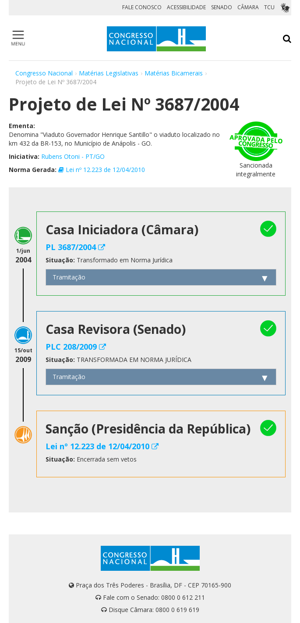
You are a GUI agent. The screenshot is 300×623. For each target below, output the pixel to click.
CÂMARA (248, 7)
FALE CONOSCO (142, 7)
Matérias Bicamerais (174, 73)
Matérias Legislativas (108, 73)
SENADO (221, 7)
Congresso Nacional (44, 73)
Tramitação (69, 277)
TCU (269, 7)
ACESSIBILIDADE (186, 7)
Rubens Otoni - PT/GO (73, 156)
